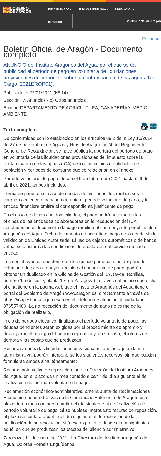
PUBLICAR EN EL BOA (93, 9)
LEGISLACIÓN (124, 9)
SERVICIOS (56, 22)
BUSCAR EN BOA (59, 9)
